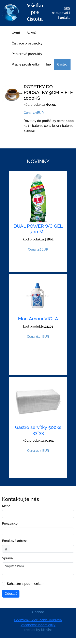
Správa (7, 558)
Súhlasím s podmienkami (26, 584)
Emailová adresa (15, 541)
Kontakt (64, 18)
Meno (6, 506)
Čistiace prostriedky (27, 43)
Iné (48, 64)
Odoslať (11, 594)
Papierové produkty (27, 54)
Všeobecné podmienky (38, 625)
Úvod (16, 33)
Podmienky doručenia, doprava (38, 620)
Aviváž (31, 33)
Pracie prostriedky (26, 64)
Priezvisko (10, 523)
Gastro (62, 64)
